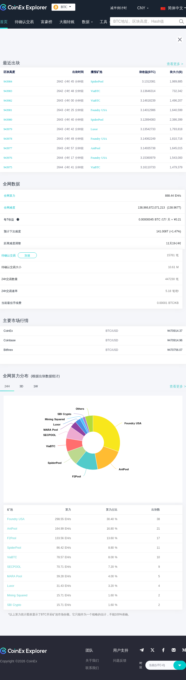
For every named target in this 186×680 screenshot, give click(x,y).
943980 (8, 119)
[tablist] (93, 386)
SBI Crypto (14, 605)
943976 (8, 157)
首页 (4, 22)
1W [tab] (35, 386)
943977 (8, 148)
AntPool (95, 148)
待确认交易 (24, 22)
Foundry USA (99, 110)
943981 (8, 110)
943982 (8, 100)
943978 (8, 138)
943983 (8, 91)
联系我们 (92, 668)
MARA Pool (14, 576)
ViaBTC (95, 91)
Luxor (94, 129)
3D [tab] (21, 386)
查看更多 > (175, 64)
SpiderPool (97, 81)
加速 (27, 255)
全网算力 (9, 195)
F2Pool (11, 538)
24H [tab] (7, 386)
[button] (171, 7)
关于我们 (92, 660)
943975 (8, 167)
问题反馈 (119, 660)
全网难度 (9, 207)
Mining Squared (17, 595)
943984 (8, 81)
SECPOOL (14, 566)
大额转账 (67, 22)
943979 (8, 129)
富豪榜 (46, 22)
